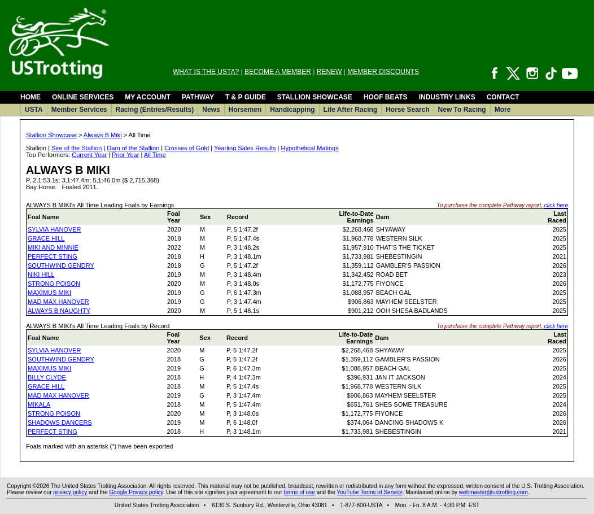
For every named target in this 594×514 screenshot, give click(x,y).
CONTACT (503, 97)
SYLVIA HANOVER (54, 229)
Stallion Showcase (51, 135)
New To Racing (462, 110)
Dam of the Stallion (133, 148)
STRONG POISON (54, 283)
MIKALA (39, 404)
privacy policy (70, 492)
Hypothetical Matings (310, 148)
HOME (30, 97)
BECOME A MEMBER (277, 72)
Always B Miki (103, 135)
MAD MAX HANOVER (58, 301)
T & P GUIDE (245, 97)
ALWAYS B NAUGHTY (59, 310)
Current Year (89, 154)
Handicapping (292, 110)
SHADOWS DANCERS (60, 422)
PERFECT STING (52, 256)
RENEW (329, 72)
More (503, 110)
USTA (34, 110)
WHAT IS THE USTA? (206, 72)
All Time (155, 154)
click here (556, 205)
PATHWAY (198, 97)
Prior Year (125, 154)
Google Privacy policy (136, 492)
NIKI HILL (41, 274)
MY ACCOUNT (148, 97)
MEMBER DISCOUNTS (383, 72)
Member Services (79, 110)
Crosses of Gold (186, 148)
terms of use (299, 492)
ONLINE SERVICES (82, 97)
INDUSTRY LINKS (447, 97)
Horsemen (245, 110)
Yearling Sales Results (245, 148)
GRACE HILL (46, 238)
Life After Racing (351, 110)
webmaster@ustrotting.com (493, 492)
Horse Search (407, 110)
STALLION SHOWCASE (314, 97)
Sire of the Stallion (76, 148)
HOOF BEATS (386, 97)
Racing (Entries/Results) (155, 110)
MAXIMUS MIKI (49, 292)
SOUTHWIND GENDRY (61, 265)
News (211, 110)
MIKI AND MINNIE (53, 247)
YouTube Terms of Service (369, 492)
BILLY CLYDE (47, 377)
